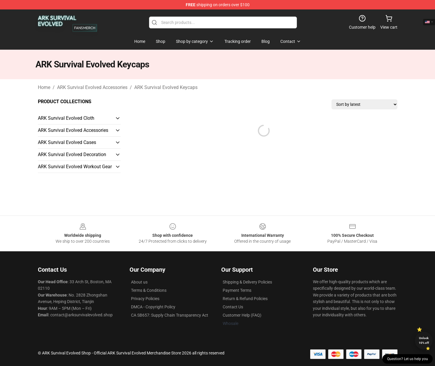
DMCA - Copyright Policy (153, 307)
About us (139, 282)
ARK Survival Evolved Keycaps (166, 87)
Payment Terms (237, 290)
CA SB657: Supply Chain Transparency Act (169, 315)
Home (44, 87)
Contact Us (233, 307)
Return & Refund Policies (245, 298)
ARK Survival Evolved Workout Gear (75, 166)
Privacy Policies (145, 298)
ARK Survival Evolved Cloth (66, 118)
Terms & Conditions (148, 290)
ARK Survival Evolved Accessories (92, 87)
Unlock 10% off (424, 340)
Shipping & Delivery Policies (247, 282)
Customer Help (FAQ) (242, 315)
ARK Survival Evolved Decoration (72, 154)
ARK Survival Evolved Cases (67, 142)
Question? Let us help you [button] (407, 359)
